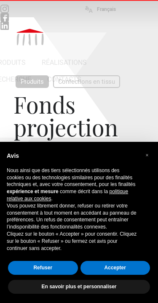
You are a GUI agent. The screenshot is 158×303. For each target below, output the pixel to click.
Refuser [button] (42, 268)
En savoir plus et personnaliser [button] (78, 287)
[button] (147, 155)
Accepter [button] (115, 268)
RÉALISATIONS (64, 62)
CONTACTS (64, 79)
